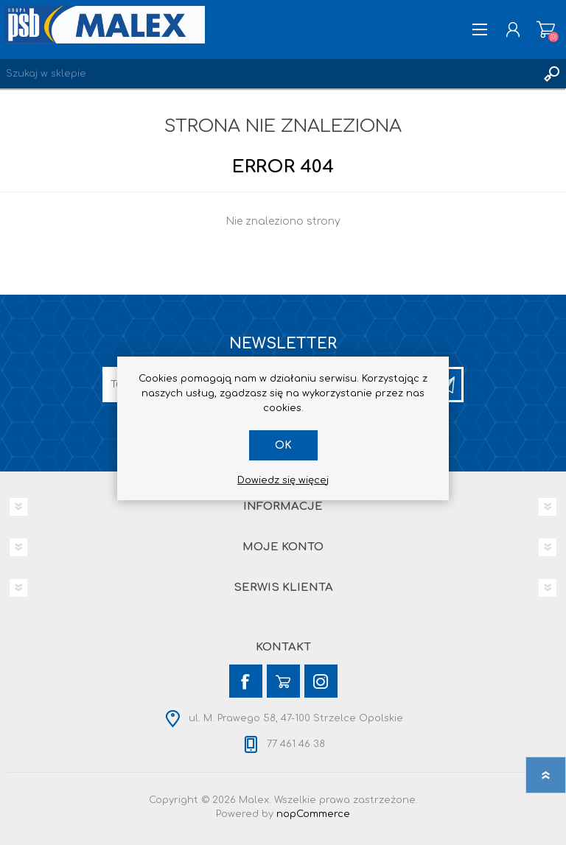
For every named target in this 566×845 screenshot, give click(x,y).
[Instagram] (321, 681)
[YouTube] (283, 681)
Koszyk (545, 29)
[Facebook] (245, 681)
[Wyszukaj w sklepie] (268, 73)
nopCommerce (313, 814)
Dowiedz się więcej (283, 480)
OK (283, 445)
